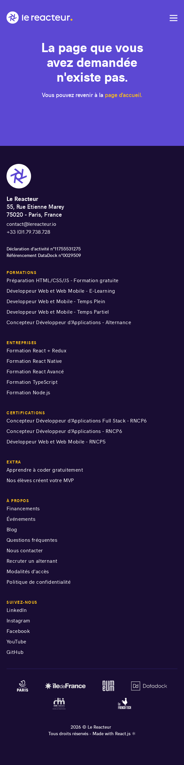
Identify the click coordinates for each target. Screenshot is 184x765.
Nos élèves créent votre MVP (40, 480)
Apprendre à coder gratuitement (45, 470)
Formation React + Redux (36, 350)
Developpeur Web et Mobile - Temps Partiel (58, 312)
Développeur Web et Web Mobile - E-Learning (61, 291)
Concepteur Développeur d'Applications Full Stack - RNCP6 (77, 421)
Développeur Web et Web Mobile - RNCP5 (56, 442)
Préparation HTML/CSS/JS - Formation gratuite (63, 280)
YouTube (16, 641)
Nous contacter (25, 550)
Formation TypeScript (32, 382)
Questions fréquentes (32, 540)
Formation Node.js (28, 392)
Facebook (18, 631)
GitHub (15, 652)
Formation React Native (34, 361)
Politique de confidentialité (39, 582)
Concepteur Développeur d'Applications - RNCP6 (64, 431)
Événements (21, 519)
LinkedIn (17, 610)
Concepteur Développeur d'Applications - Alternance (69, 322)
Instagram (18, 621)
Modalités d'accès (28, 571)
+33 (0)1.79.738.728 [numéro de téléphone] (28, 232)
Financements (23, 508)
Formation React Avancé (35, 371)
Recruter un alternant (32, 561)
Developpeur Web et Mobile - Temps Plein (56, 301)
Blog (12, 529)
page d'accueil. (123, 95)
